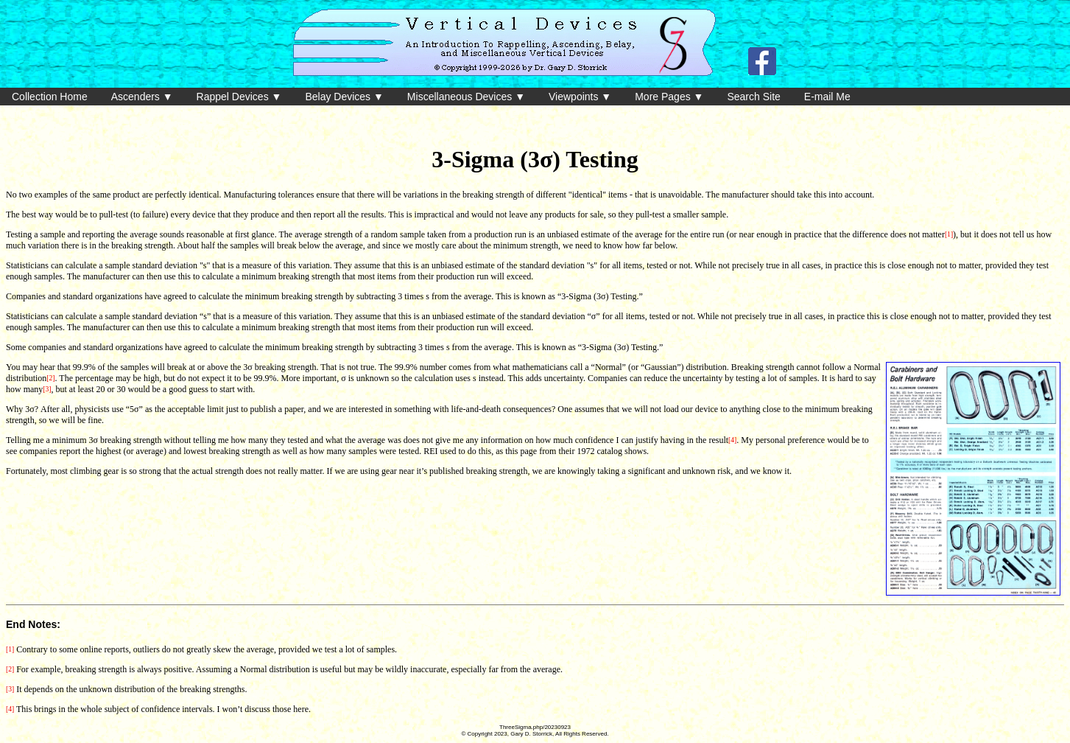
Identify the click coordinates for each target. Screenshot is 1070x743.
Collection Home (50, 96)
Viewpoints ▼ (580, 96)
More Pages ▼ (669, 96)
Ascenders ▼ (142, 96)
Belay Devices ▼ (344, 96)
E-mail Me (827, 96)
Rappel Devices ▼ (239, 96)
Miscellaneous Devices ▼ (466, 96)
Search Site (753, 96)
